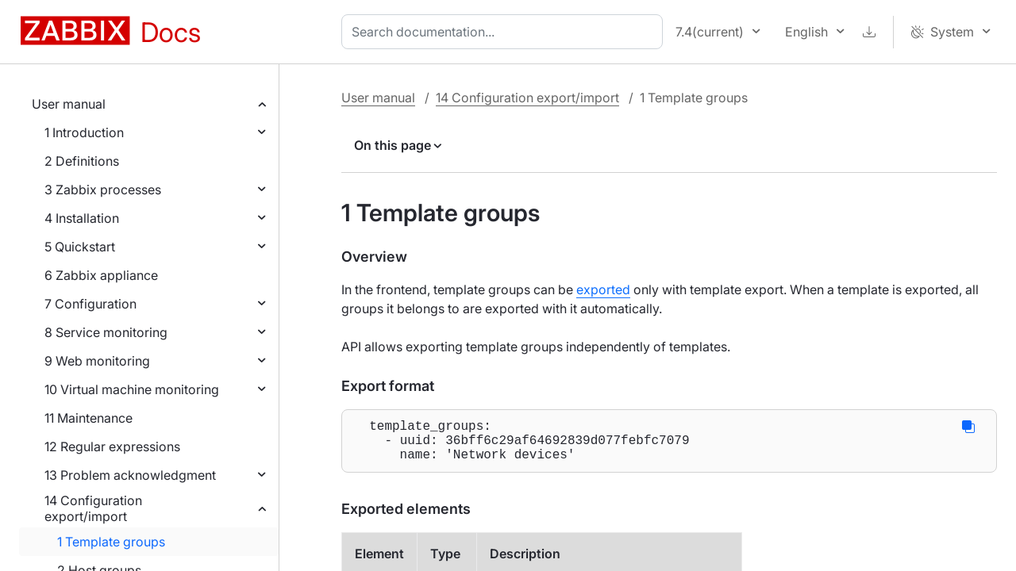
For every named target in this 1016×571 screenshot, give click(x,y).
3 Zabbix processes (102, 189)
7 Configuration (90, 304)
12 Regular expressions (112, 446)
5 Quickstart (79, 247)
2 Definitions (81, 161)
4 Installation (81, 218)
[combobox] (505, 32)
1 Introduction (84, 132)
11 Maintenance (88, 418)
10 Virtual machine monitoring (131, 389)
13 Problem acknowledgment (130, 475)
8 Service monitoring (105, 332)
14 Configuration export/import (93, 508)
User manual (69, 104)
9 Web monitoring (97, 361)
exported (603, 289)
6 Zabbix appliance (101, 275)
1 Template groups (111, 542)
